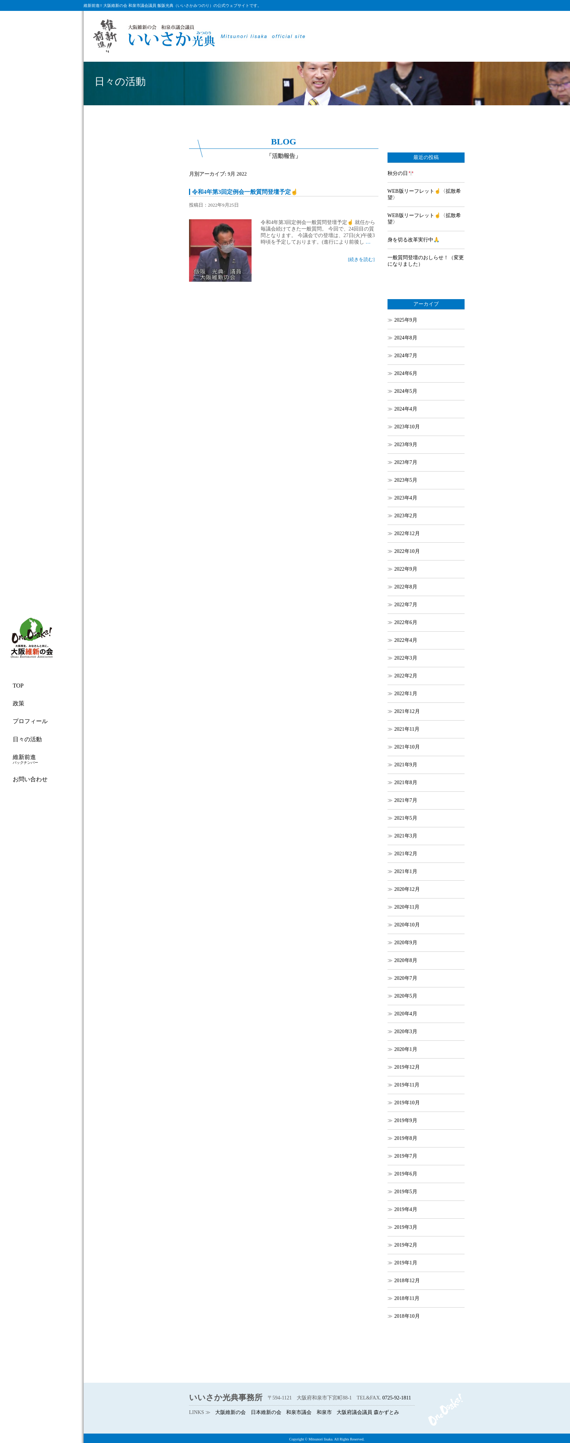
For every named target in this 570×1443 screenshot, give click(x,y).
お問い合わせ (30, 779)
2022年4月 (405, 640)
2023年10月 (407, 426)
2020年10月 (407, 925)
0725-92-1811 (396, 1398)
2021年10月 (407, 747)
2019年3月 (405, 1227)
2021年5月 (405, 818)
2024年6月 (405, 373)
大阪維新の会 (230, 1412)
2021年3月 (405, 836)
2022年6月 (405, 622)
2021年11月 (407, 729)
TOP (18, 685)
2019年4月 (405, 1209)
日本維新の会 (266, 1412)
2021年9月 (405, 764)
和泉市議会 (299, 1412)
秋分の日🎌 (401, 173)
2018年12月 (407, 1280)
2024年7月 (405, 355)
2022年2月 (405, 675)
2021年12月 (407, 711)
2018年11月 (407, 1298)
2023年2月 (405, 515)
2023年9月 (405, 444)
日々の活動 (27, 739)
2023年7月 (405, 462)
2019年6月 (405, 1174)
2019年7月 (405, 1156)
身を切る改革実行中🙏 (413, 239)
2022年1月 (405, 693)
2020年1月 (405, 1049)
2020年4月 (405, 1013)
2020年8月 (405, 960)
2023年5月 (405, 480)
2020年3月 (405, 1031)
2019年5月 (405, 1191)
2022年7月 (405, 604)
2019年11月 (407, 1085)
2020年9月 (405, 942)
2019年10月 (407, 1102)
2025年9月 (405, 320)
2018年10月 (407, 1316)
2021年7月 (405, 800)
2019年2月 (405, 1245)
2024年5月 (405, 391)
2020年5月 (405, 996)
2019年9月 (405, 1120)
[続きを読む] (361, 259)
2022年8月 (405, 587)
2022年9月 (405, 569)
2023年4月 (405, 498)
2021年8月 (405, 782)
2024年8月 (405, 338)
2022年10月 (407, 551)
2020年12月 (407, 889)
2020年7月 (405, 978)
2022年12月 (407, 533)
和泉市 (324, 1412)
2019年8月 (405, 1138)
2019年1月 (405, 1262)
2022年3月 (405, 658)
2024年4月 (405, 409)
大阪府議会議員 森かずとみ (368, 1412)
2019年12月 (407, 1067)
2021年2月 (405, 853)
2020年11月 (407, 907)
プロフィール (30, 721)
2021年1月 (405, 871)
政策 (18, 703)
